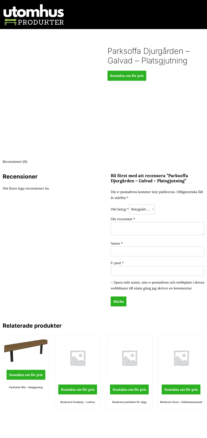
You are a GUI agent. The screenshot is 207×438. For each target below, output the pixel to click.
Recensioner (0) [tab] (15, 161)
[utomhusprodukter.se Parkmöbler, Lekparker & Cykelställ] (34, 14)
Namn (117, 243)
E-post (117, 263)
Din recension (123, 219)
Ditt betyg (120, 209)
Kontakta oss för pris (127, 76)
